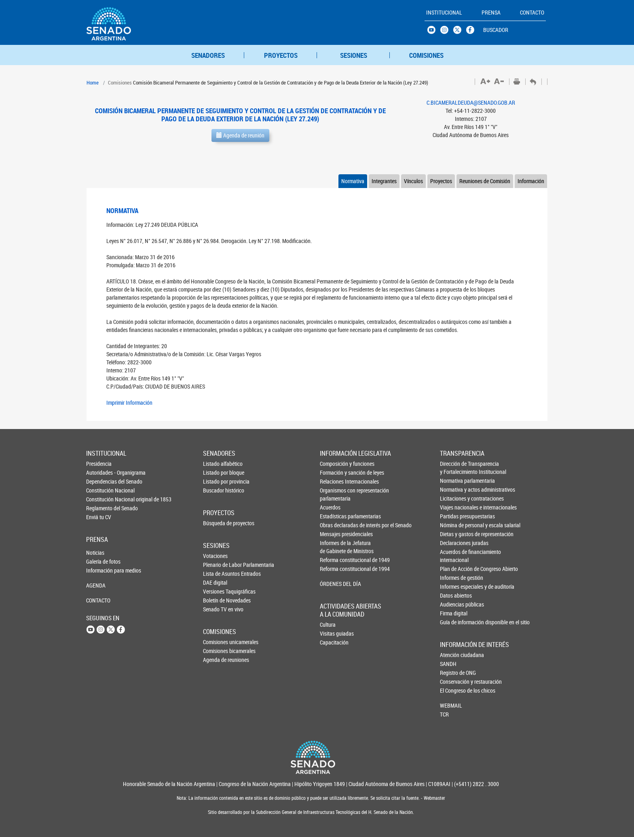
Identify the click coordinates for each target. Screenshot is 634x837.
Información (531, 181)
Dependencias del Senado (99, 481)
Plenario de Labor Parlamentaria (216, 565)
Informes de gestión (453, 577)
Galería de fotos (99, 561)
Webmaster (434, 798)
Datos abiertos (453, 595)
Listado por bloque (216, 472)
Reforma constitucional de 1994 (333, 569)
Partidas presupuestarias (453, 516)
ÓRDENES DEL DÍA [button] (333, 584)
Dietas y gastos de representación (453, 534)
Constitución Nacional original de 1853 (99, 499)
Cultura (328, 624)
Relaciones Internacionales (333, 481)
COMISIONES (426, 55)
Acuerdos (330, 507)
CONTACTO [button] (532, 12)
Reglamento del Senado (99, 508)
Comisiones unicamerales (216, 642)
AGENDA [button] (96, 585)
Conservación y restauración (453, 681)
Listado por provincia (216, 481)
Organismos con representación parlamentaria (333, 494)
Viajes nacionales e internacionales (453, 507)
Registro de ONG (453, 672)
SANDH (448, 664)
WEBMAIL (451, 705)
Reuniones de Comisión (484, 181)
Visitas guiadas (333, 633)
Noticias (95, 552)
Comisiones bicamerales (216, 651)
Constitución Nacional (99, 490)
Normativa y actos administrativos (453, 489)
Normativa (352, 181)
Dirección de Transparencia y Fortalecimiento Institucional (453, 468)
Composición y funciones (333, 463)
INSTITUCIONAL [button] (444, 12)
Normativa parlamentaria (453, 480)
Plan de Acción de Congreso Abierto (453, 569)
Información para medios (99, 570)
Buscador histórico (216, 490)
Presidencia (99, 463)
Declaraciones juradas (453, 543)
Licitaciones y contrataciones (453, 498)
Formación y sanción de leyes (333, 472)
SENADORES (208, 55)
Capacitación (333, 642)
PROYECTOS (281, 55)
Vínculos (413, 181)
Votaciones (215, 556)
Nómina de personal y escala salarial (453, 525)
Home (93, 82)
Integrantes (384, 181)
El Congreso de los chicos (453, 690)
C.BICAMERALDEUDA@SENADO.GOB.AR (471, 102)
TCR (444, 714)
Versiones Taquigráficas (216, 591)
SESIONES (353, 55)
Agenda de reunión (240, 135)
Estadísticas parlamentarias (333, 516)
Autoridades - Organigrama (99, 472)
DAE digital (215, 582)
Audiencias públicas (453, 604)
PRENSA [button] (491, 12)
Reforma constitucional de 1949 (333, 560)
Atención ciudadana (453, 655)
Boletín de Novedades (216, 600)
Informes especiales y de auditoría (453, 586)
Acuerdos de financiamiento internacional (453, 556)
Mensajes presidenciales (333, 534)
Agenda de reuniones (216, 660)
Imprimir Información (129, 402)
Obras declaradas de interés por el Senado (333, 525)
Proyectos (441, 181)
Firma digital (453, 613)
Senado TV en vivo (216, 609)
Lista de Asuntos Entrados (216, 573)
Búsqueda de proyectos (216, 523)
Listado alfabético (216, 463)
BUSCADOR (495, 30)
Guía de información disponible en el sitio (453, 622)
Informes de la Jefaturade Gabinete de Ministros (333, 547)
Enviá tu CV (98, 517)
